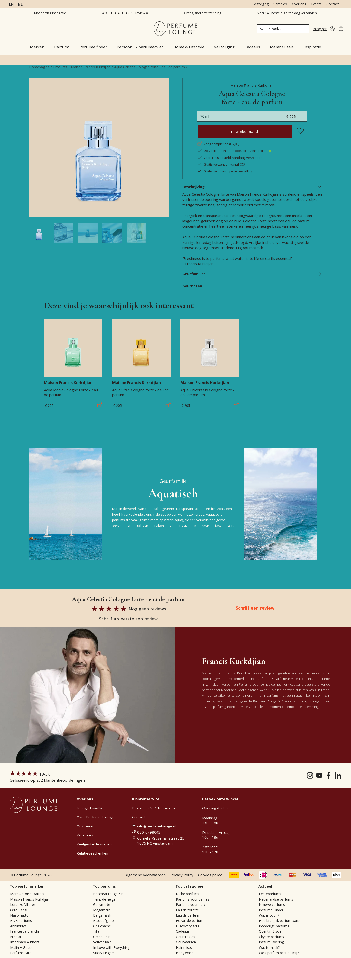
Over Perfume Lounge (95, 817)
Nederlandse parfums (276, 899)
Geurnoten (252, 285)
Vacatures (85, 835)
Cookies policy (210, 875)
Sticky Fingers (104, 952)
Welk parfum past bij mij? (279, 952)
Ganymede (101, 904)
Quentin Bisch (270, 931)
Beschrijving (252, 186)
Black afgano (103, 920)
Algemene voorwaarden (145, 875)
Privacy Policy (181, 875)
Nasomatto (19, 915)
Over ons (299, 4)
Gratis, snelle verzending (202, 13)
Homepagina (39, 67)
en (11, 4)
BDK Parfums (21, 920)
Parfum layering (271, 942)
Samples (280, 4)
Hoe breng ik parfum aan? (279, 920)
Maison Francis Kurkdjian (90, 67)
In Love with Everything (111, 947)
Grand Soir (101, 936)
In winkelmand (244, 131)
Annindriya (18, 926)
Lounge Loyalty (89, 808)
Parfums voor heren (192, 904)
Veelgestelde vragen (94, 844)
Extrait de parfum (189, 920)
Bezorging (261, 4)
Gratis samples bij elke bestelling (224, 171)
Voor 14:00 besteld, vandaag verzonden (230, 157)
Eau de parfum (187, 915)
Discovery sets (187, 926)
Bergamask (102, 915)
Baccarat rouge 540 (108, 894)
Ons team (85, 826)
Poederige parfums (274, 926)
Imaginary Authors (24, 942)
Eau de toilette (187, 910)
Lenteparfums (270, 894)
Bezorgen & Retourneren (153, 808)
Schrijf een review (255, 608)
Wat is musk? (269, 947)
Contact (332, 4)
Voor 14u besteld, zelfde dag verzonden (287, 13)
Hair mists (184, 947)
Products (60, 67)
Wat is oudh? (269, 915)
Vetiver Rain (102, 942)
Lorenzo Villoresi (23, 904)
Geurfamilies (252, 273)
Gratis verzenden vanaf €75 (221, 164)
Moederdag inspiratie (50, 13)
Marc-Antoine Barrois (27, 894)
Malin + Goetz (21, 947)
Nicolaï (15, 936)
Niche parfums (187, 894)
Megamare (101, 910)
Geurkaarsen (186, 942)
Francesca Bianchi (24, 931)
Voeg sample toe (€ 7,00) (218, 143)
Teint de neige (104, 899)
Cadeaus (183, 931)
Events (316, 4)
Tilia (96, 931)
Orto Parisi (18, 910)
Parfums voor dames (192, 899)
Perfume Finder (271, 910)
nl (20, 4)
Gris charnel (102, 926)
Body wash (185, 952)
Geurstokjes (185, 936)
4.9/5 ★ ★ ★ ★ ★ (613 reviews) (125, 13)
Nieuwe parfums (272, 904)
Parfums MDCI (22, 952)
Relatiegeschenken (92, 853)
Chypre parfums (271, 936)
